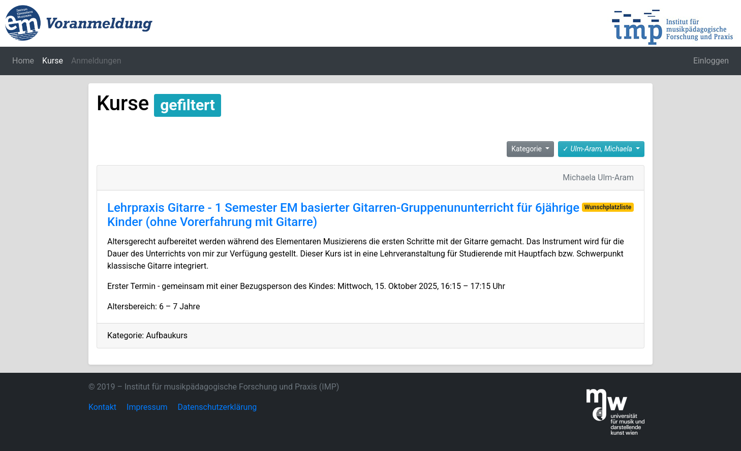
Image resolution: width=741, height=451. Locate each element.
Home (23, 61)
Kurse (52, 61)
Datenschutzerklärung (217, 407)
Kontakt (102, 407)
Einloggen (711, 61)
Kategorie (527, 149)
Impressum (147, 407)
